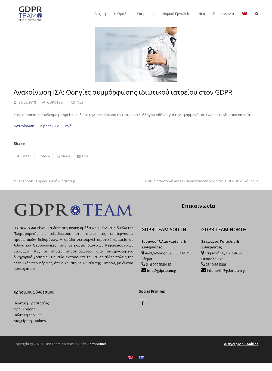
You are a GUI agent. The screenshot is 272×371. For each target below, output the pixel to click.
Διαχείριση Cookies (30, 320)
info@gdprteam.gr (162, 270)
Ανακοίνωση (24, 125)
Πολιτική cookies (28, 314)
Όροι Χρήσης (24, 309)
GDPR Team (56, 102)
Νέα (80, 102)
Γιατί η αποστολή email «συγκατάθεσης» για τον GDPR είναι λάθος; (201, 181)
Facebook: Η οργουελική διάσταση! (44, 181)
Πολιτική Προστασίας (31, 303)
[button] (23, 156)
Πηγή (67, 125)
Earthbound (97, 344)
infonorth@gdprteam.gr (226, 270)
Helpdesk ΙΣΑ (48, 125)
